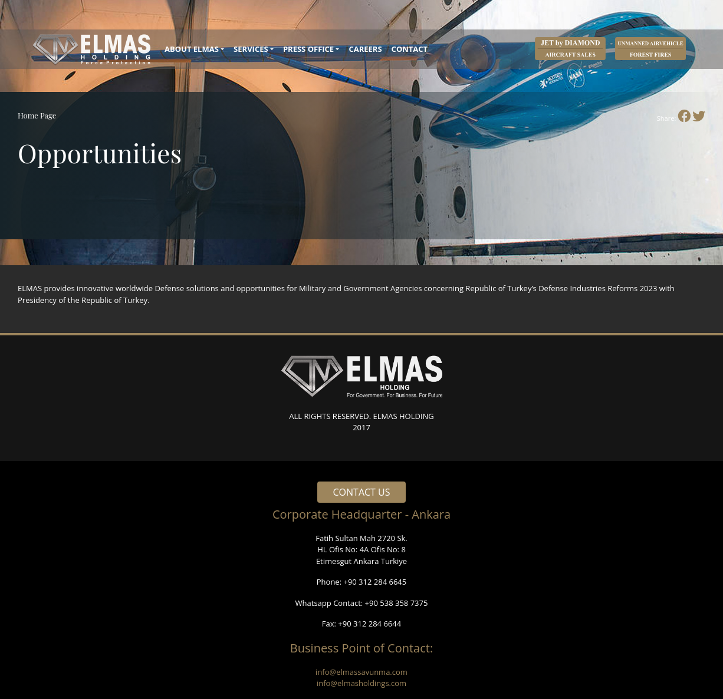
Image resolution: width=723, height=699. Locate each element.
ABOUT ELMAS (192, 49)
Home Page (37, 115)
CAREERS (365, 49)
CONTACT (410, 49)
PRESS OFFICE (308, 49)
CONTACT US (361, 492)
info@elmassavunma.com (361, 672)
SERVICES (251, 49)
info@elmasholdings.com (361, 683)
